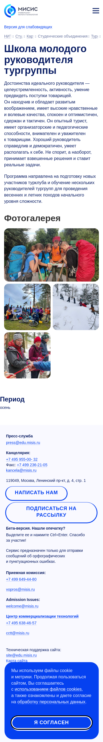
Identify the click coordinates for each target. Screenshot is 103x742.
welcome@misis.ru (22, 606)
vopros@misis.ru (20, 589)
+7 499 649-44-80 (21, 579)
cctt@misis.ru (17, 633)
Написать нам (36, 492)
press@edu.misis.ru (23, 442)
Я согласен (51, 722)
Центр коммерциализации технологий (42, 616)
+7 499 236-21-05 (32, 465)
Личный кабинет (82, 10)
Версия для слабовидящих (28, 27)
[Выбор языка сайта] (70, 9)
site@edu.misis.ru (21, 655)
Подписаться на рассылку (51, 512)
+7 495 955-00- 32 (22, 459)
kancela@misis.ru (21, 470)
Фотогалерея (32, 218)
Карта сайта (16, 661)
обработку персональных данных (51, 701)
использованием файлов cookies (48, 689)
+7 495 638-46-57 (21, 623)
